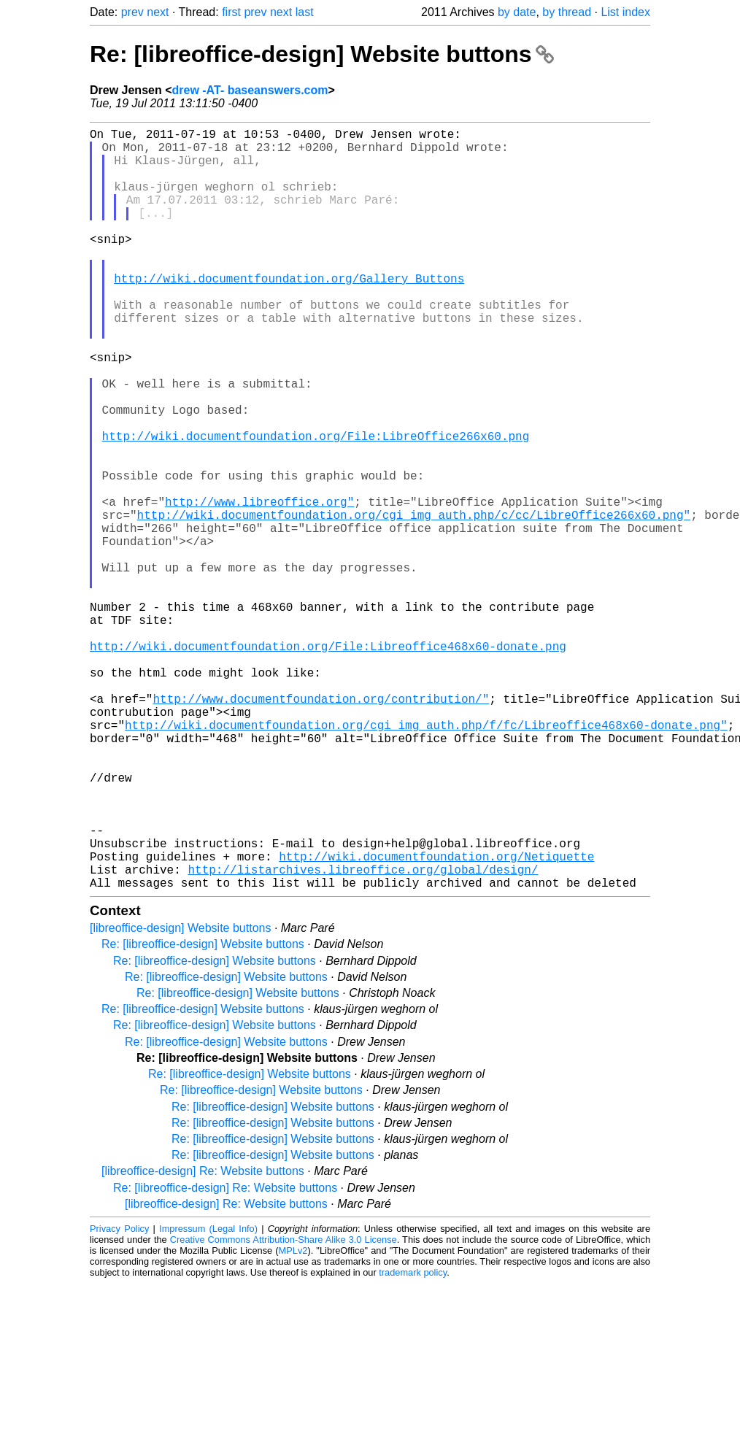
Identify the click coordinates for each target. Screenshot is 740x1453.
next (158, 12)
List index (625, 12)
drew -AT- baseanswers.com (250, 90)
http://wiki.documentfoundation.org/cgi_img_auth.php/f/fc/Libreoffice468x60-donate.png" (426, 859)
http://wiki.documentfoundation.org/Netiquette (436, 1019)
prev (132, 12)
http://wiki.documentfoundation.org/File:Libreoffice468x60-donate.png (328, 763)
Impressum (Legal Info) (208, 1397)
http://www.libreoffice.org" (259, 586)
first (231, 12)
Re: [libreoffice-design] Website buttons (322, 54)
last (305, 12)
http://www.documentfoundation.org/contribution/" (321, 827)
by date (517, 12)
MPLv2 (293, 1419)
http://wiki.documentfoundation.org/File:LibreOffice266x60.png (316, 506)
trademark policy (413, 1441)
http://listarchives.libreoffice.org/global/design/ (363, 1036)
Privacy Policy (119, 1397)
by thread (566, 12)
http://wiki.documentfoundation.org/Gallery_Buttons (289, 313)
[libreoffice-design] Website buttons (180, 1097)
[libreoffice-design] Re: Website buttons (202, 1340)
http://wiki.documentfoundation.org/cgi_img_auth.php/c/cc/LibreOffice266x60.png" (413, 602)
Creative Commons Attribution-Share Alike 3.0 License (283, 1408)
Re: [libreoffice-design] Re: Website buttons (225, 1357)
